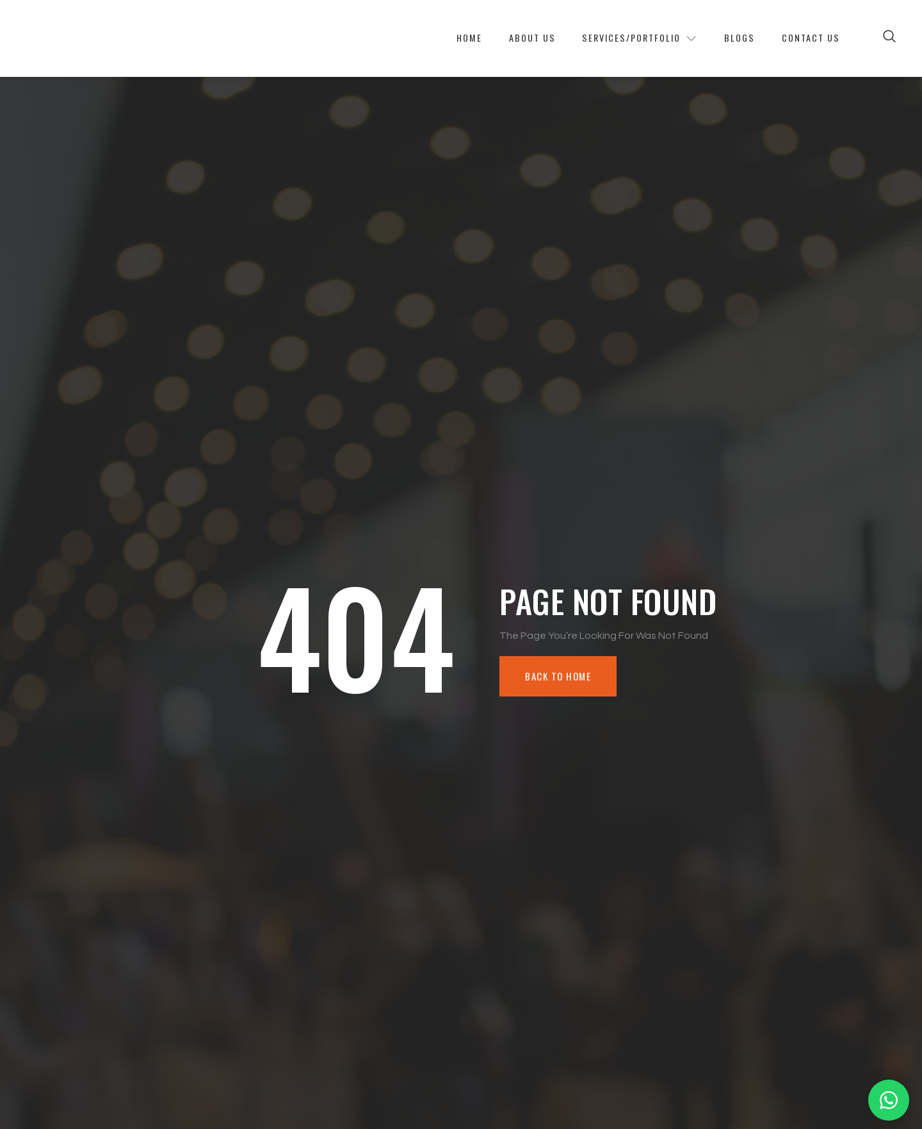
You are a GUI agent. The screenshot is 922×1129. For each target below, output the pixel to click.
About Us (507, 38)
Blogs (731, 38)
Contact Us (809, 38)
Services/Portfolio (623, 38)
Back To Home (560, 676)
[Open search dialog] (890, 38)
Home (438, 38)
